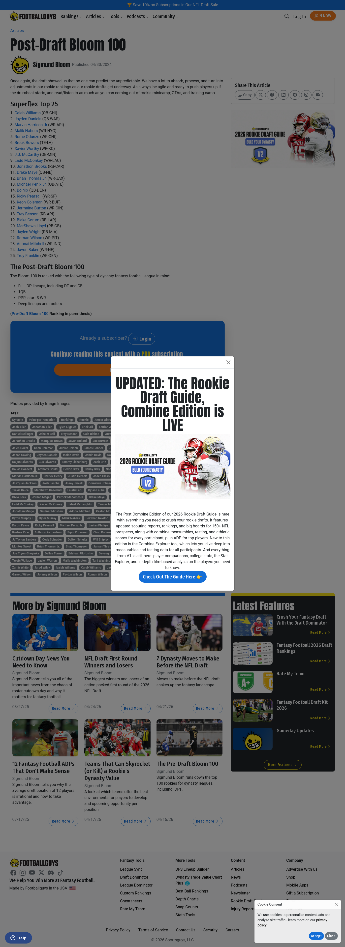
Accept (316, 936)
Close (331, 936)
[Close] (336, 904)
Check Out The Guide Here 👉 (172, 577)
